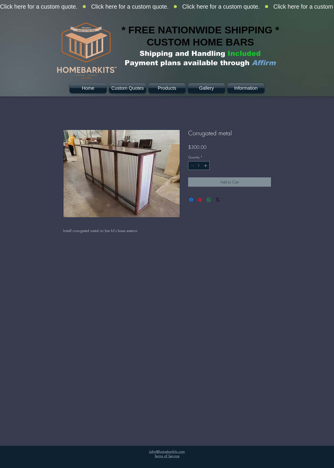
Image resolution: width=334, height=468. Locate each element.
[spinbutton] (199, 165)
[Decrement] (192, 165)
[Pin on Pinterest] (200, 200)
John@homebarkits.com (167, 451)
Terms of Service (167, 456)
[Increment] (206, 165)
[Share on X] (218, 200)
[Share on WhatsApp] (209, 200)
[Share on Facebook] (191, 200)
